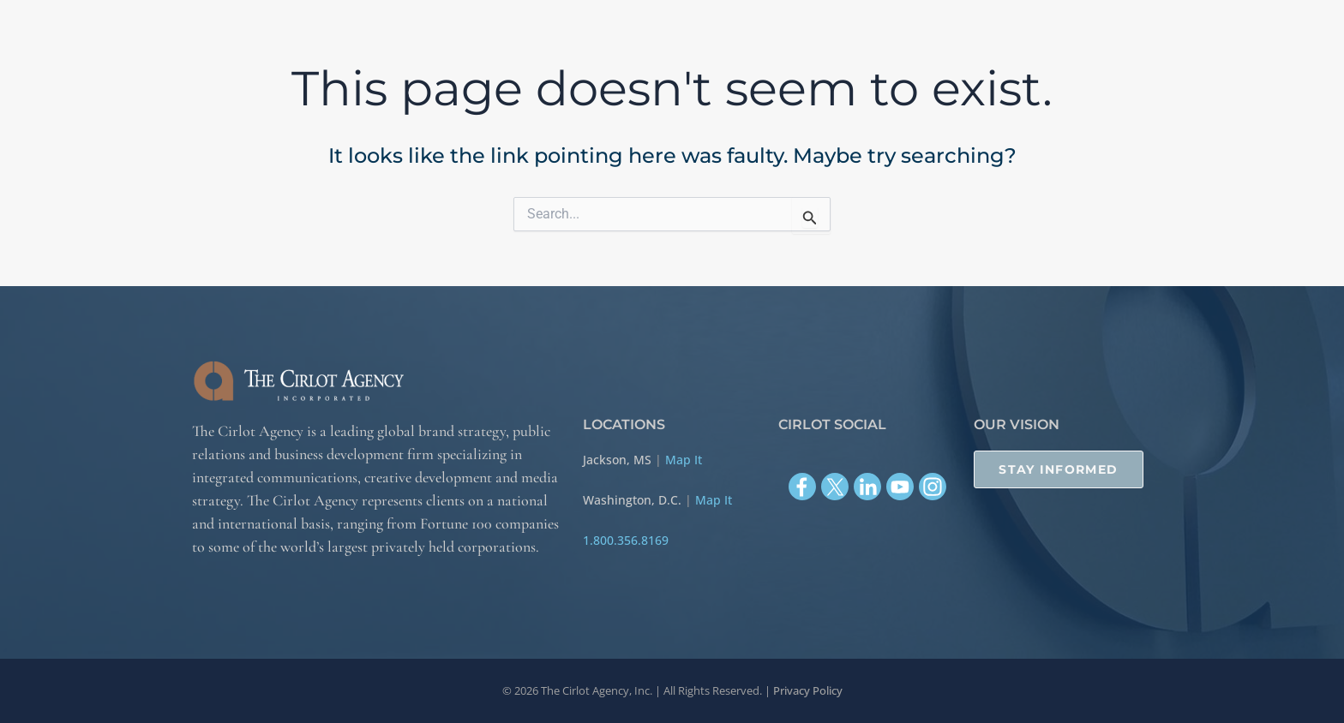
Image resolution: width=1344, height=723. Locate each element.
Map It (683, 459)
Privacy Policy (808, 690)
